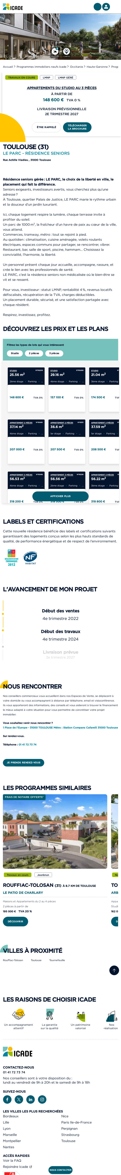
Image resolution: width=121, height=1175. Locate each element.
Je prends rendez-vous (23, 762)
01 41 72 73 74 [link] (14, 1072)
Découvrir (15, 921)
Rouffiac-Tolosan (13, 960)
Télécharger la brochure (77, 127)
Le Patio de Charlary (23, 893)
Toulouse (36, 960)
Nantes (8, 1147)
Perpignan (69, 1128)
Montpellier (12, 1141)
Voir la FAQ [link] (12, 1160)
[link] (13, 7)
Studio (15, 353)
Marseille (10, 1135)
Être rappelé (46, 127)
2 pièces (34, 353)
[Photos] (55, 52)
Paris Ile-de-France (76, 1122)
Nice (64, 1116)
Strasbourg (70, 1135)
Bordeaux (11, 1116)
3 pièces (54, 353)
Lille (6, 1122)
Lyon (6, 1128)
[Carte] (67, 52)
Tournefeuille (57, 960)
